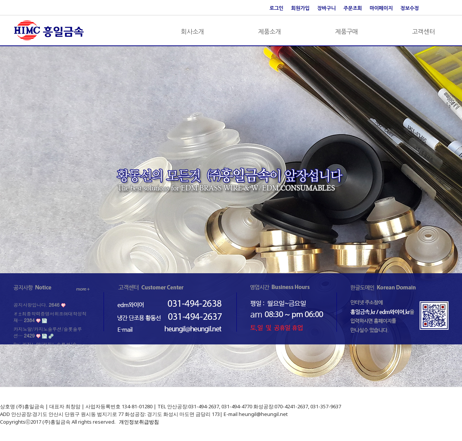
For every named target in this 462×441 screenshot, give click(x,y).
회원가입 (300, 8)
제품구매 (346, 31)
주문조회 (352, 8)
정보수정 (409, 8)
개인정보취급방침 (139, 421)
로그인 (276, 8)
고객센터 (423, 31)
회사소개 (192, 31)
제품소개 (269, 31)
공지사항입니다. (36, 304)
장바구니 (326, 8)
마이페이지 (381, 8)
